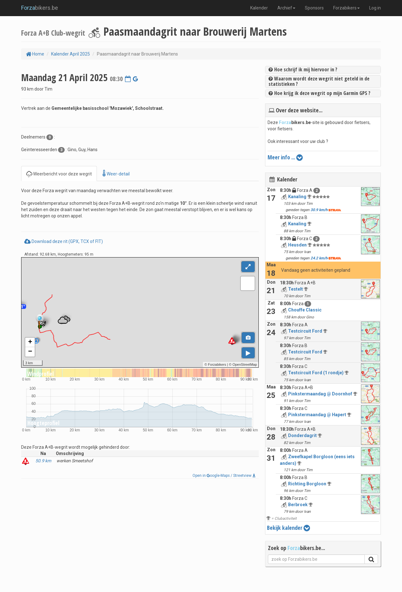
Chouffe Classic (305, 309)
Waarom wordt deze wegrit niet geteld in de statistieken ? (319, 81)
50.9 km (43, 460)
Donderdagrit (302, 435)
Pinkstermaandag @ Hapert (317, 414)
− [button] (30, 352)
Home (35, 53)
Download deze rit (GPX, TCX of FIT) (63, 241)
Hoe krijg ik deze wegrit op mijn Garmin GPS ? (319, 93)
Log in (375, 7)
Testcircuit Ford (305, 331)
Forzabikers (346, 7)
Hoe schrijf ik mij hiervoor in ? (303, 69)
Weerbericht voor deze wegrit (59, 173)
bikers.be (39, 7)
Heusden (297, 244)
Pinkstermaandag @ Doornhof (320, 393)
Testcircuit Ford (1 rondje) (316, 372)
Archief (286, 7)
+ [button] (30, 342)
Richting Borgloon (307, 483)
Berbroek (298, 504)
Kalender (259, 7)
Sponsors (314, 7)
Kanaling (297, 196)
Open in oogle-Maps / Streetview (224, 475)
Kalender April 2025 (70, 53)
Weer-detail (116, 173)
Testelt (295, 289)
